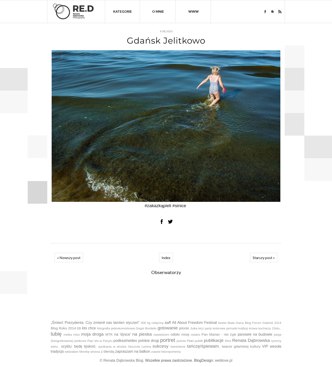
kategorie (122, 11)
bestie (222, 323)
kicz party (205, 328)
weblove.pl (223, 360)
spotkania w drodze (112, 346)
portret (167, 340)
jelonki (184, 328)
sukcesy (160, 346)
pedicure (80, 341)
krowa (253, 328)
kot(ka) (243, 328)
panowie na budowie (255, 334)
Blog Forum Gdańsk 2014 (263, 323)
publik (199, 341)
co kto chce (86, 328)
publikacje (213, 340)
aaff (168, 323)
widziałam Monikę (77, 351)
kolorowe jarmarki (225, 328)
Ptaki (190, 341)
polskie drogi (148, 341)
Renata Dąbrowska (251, 340)
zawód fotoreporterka (166, 351)
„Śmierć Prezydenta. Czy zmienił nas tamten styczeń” (95, 323)
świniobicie (178, 346)
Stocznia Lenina (139, 346)
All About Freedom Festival (194, 323)
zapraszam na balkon (132, 351)
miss (76, 334)
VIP (265, 346)
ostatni (195, 334)
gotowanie (167, 327)
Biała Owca (236, 323)
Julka (194, 328)
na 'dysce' (122, 334)
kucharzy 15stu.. (269, 328)
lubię (56, 334)
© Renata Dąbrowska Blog (121, 360)
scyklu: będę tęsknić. (78, 346)
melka (68, 334)
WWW (193, 11)
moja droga (92, 334)
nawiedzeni (161, 334)
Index (166, 257)
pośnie (181, 341)
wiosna (95, 351)
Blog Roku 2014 (63, 328)
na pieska (142, 334)
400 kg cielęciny (152, 323)
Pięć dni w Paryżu (100, 341)
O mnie (158, 11)
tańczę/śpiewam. (203, 346)
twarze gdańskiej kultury (241, 346)
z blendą (107, 351)
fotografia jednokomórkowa (116, 328)
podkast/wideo (125, 341)
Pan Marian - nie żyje (219, 334)
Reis (228, 341)
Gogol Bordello (146, 328)
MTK (109, 334)
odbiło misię (179, 334)
